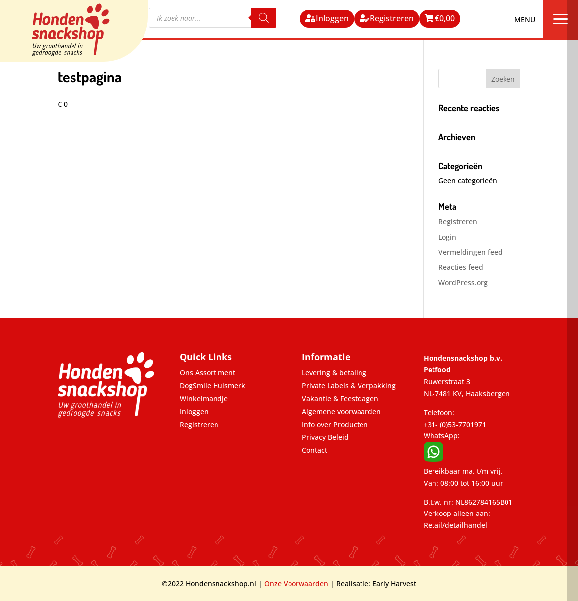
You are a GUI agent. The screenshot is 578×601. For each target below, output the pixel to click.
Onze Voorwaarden (296, 583)
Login (447, 237)
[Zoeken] (263, 18)
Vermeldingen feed (470, 252)
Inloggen (332, 18)
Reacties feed (460, 267)
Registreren (392, 18)
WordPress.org (463, 282)
